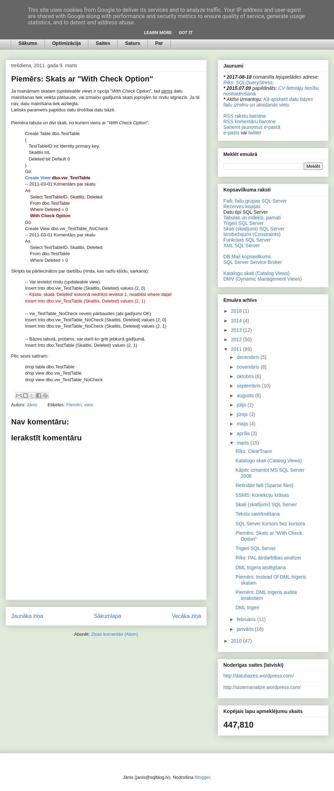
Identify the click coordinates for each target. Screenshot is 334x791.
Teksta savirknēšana (258, 514)
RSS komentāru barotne (249, 121)
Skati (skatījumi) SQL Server (254, 229)
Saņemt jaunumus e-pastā (251, 127)
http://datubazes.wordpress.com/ (258, 676)
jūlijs (242, 405)
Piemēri (73, 404)
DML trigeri (247, 607)
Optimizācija (66, 43)
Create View (37, 177)
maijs (243, 423)
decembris (248, 357)
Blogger (202, 777)
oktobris (246, 376)
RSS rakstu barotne (244, 116)
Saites (103, 43)
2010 (237, 641)
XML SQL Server (241, 245)
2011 (237, 349)
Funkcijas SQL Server (247, 240)
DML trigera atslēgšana (261, 567)
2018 (237, 311)
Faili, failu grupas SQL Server (255, 201)
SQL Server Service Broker (252, 262)
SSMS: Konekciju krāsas (262, 495)
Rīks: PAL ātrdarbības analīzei (268, 558)
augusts (246, 395)
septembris (249, 386)
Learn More (158, 32)
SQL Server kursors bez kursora (270, 523)
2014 (237, 320)
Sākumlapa (107, 616)
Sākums (27, 43)
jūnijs (243, 414)
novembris (248, 367)
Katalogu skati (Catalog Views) (256, 273)
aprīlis (244, 433)
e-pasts (231, 132)
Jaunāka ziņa (27, 616)
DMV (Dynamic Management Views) (262, 279)
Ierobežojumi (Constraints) (251, 234)
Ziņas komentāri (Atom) (114, 634)
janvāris (246, 629)
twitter (254, 132)
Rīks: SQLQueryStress (248, 82)
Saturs (132, 43)
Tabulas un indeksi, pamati (252, 217)
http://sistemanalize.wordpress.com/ (262, 687)
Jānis (33, 404)
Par (159, 43)
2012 (237, 339)
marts (243, 443)
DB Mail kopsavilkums (247, 256)
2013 (237, 330)
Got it (186, 32)
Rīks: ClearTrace (254, 451)
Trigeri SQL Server (243, 223)
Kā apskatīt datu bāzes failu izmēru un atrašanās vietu (268, 102)
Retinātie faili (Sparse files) (265, 485)
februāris (247, 619)
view (88, 404)
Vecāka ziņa (186, 616)
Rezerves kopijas (242, 206)
